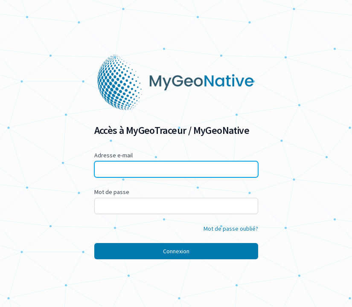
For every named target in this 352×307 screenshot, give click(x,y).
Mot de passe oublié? (231, 228)
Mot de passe (111, 192)
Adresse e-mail (113, 155)
